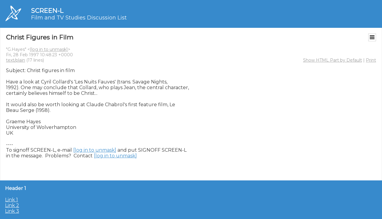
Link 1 (11, 200)
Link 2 (12, 205)
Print (371, 60)
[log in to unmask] (49, 49)
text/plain (15, 60)
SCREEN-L (47, 10)
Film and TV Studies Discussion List (79, 17)
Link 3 (12, 211)
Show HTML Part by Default (332, 60)
